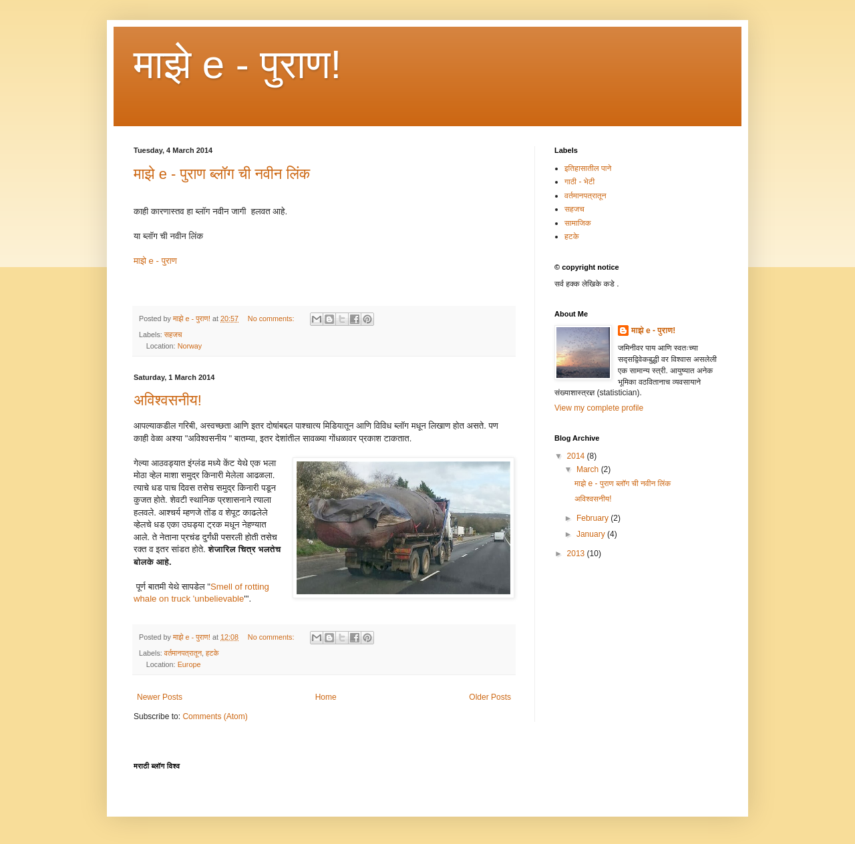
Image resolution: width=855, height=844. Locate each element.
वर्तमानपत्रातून (183, 653)
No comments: (272, 318)
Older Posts (490, 697)
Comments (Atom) (214, 716)
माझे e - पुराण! (237, 64)
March (588, 469)
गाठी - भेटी (579, 181)
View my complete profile (598, 408)
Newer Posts (159, 697)
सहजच (173, 335)
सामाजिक (577, 223)
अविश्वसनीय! (168, 400)
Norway (190, 346)
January (591, 534)
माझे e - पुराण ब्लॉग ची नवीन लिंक (222, 174)
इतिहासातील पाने (587, 168)
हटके (212, 653)
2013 (577, 553)
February (593, 518)
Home (326, 697)
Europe (189, 664)
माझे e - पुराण (155, 261)
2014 (577, 456)
